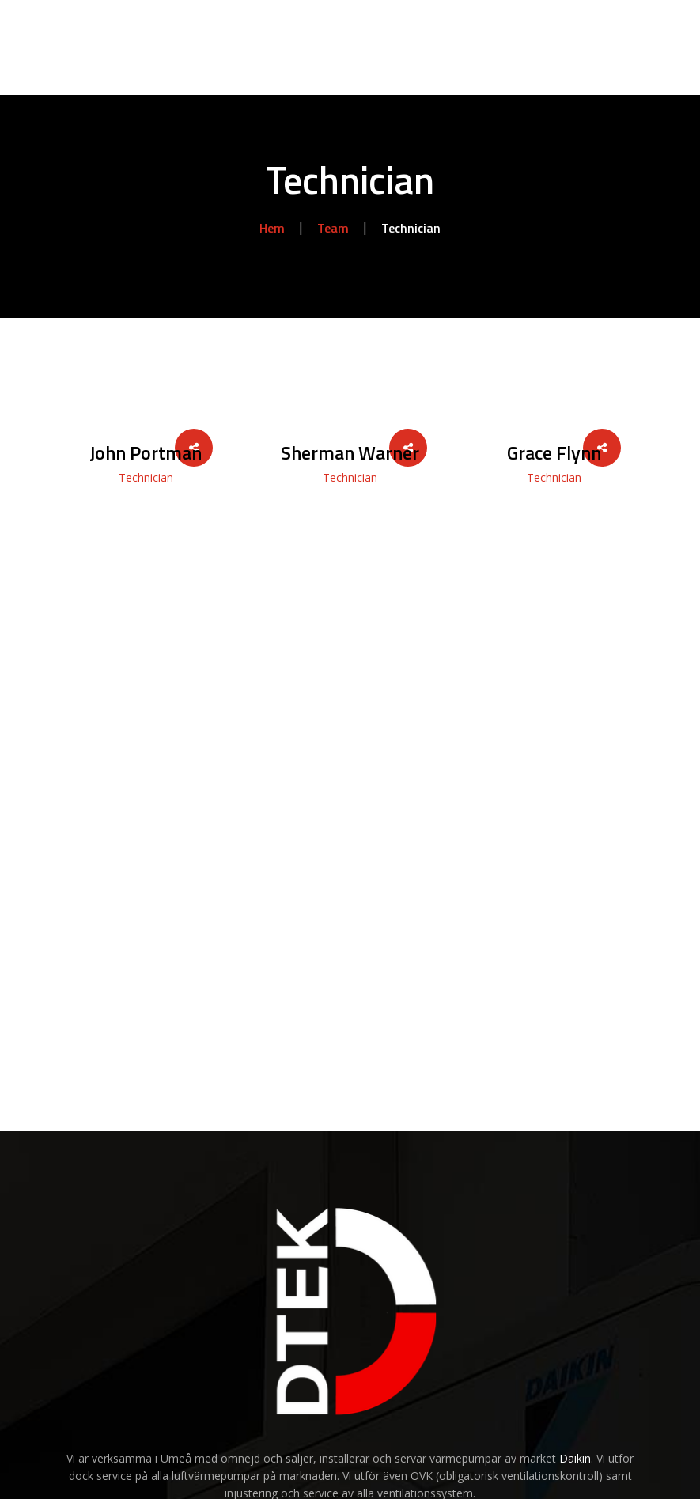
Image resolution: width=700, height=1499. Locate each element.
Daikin (575, 1458)
